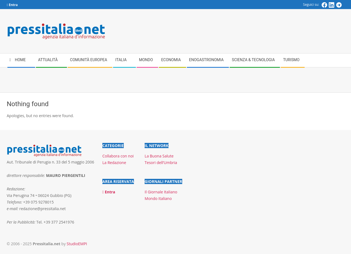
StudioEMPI (77, 243)
